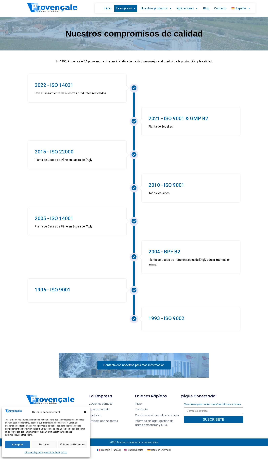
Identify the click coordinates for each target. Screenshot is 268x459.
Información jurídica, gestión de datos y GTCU (46, 452)
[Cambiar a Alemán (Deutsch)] (159, 450)
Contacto (220, 8)
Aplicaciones (187, 8)
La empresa (126, 8)
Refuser (44, 444)
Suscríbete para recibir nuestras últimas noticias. (213, 404)
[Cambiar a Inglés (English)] (134, 450)
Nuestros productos (156, 8)
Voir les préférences (72, 444)
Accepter (17, 444)
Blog (206, 8)
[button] (85, 412)
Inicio (107, 8)
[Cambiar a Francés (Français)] (109, 450)
